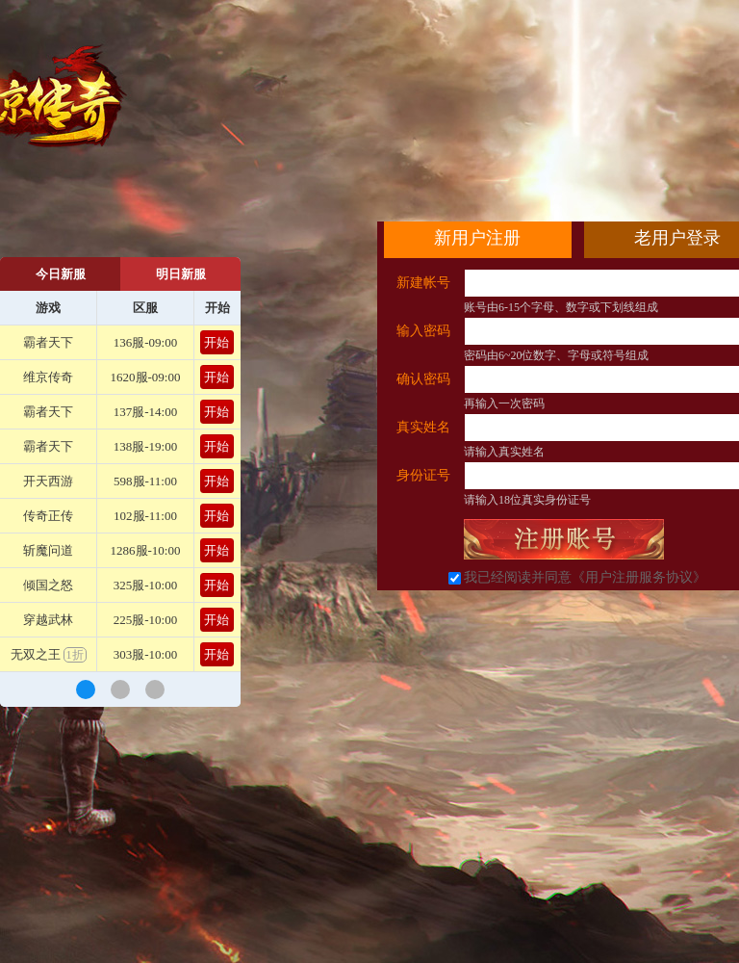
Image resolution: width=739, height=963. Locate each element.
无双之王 (49, 654)
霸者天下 (48, 342)
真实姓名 (423, 427)
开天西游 (48, 481)
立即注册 (564, 539)
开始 (216, 342)
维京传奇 (48, 377)
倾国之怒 (48, 585)
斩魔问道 (48, 550)
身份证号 (423, 475)
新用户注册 (477, 237)
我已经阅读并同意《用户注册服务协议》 (585, 577)
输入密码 (423, 331)
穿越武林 (48, 619)
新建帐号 (423, 282)
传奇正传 (48, 515)
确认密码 (423, 379)
